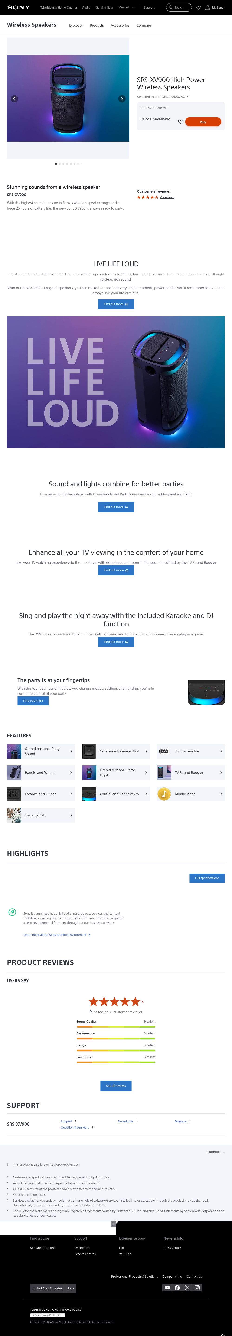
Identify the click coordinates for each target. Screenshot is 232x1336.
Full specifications (207, 878)
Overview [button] (41, 175)
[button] (14, 98)
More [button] (109, 175)
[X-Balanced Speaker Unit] (116, 751)
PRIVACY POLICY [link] (70, 1309)
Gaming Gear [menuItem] (104, 8)
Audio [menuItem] (86, 8)
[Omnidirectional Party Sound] (41, 751)
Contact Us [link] (194, 1277)
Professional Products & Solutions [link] (134, 1277)
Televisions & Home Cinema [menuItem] (58, 8)
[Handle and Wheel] (41, 772)
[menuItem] (149, 8)
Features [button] (63, 175)
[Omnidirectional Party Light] (116, 772)
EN (69, 1288)
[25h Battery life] (191, 751)
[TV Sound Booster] (191, 772)
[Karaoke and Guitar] (41, 794)
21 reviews (167, 197)
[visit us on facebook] (177, 1287)
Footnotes (214, 1152)
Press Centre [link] (172, 1248)
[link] (76, 25)
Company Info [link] (172, 1277)
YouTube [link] (125, 1254)
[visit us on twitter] (187, 1287)
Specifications (87, 175)
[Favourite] (180, 121)
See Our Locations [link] (42, 1248)
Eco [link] (121, 1248)
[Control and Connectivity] (116, 794)
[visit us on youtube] (167, 1287)
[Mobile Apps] (191, 794)
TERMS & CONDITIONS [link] (44, 1309)
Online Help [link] (83, 1248)
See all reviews (116, 1086)
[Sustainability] (41, 815)
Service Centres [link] (85, 1254)
